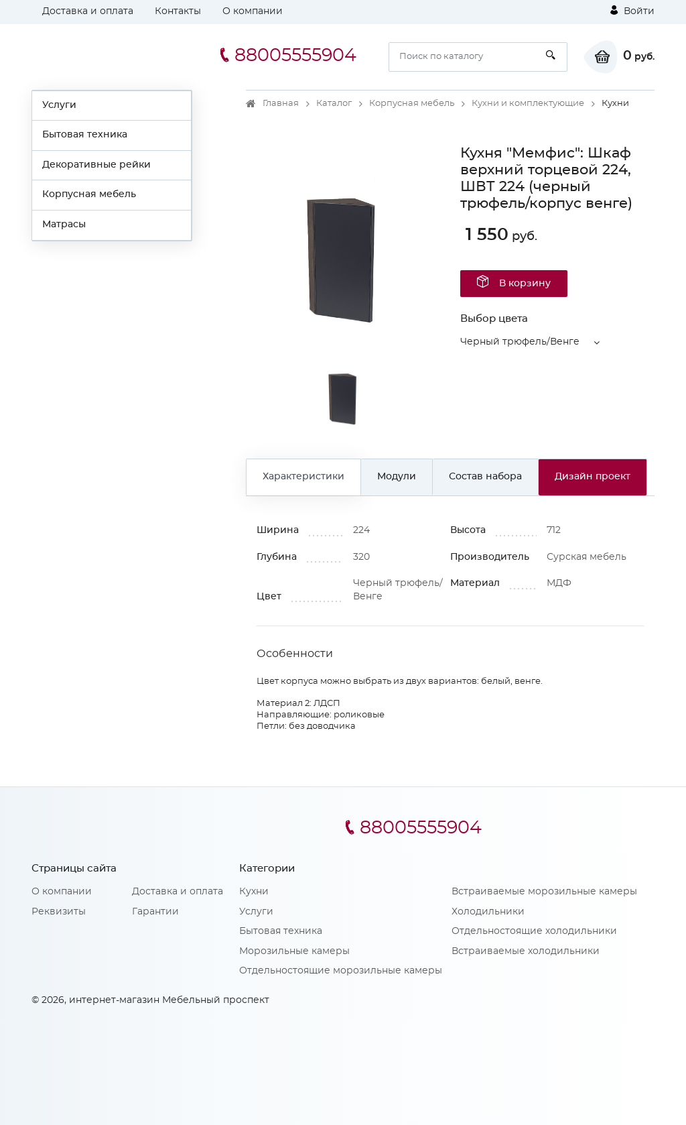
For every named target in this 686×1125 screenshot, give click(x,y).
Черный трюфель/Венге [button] (519, 342)
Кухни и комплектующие (528, 103)
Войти (632, 10)
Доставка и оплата (87, 11)
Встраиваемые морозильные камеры (544, 891)
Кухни (254, 891)
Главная (281, 103)
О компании (252, 11)
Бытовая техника (84, 134)
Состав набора (485, 476)
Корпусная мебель (89, 194)
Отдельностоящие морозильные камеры (340, 970)
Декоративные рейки (96, 165)
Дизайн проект (592, 476)
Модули (396, 476)
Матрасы (64, 224)
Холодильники (488, 911)
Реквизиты (58, 911)
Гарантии (155, 911)
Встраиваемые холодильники (526, 951)
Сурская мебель (586, 557)
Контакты (178, 11)
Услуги (59, 105)
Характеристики (303, 476)
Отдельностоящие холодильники (534, 931)
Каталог (334, 103)
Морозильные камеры (294, 951)
